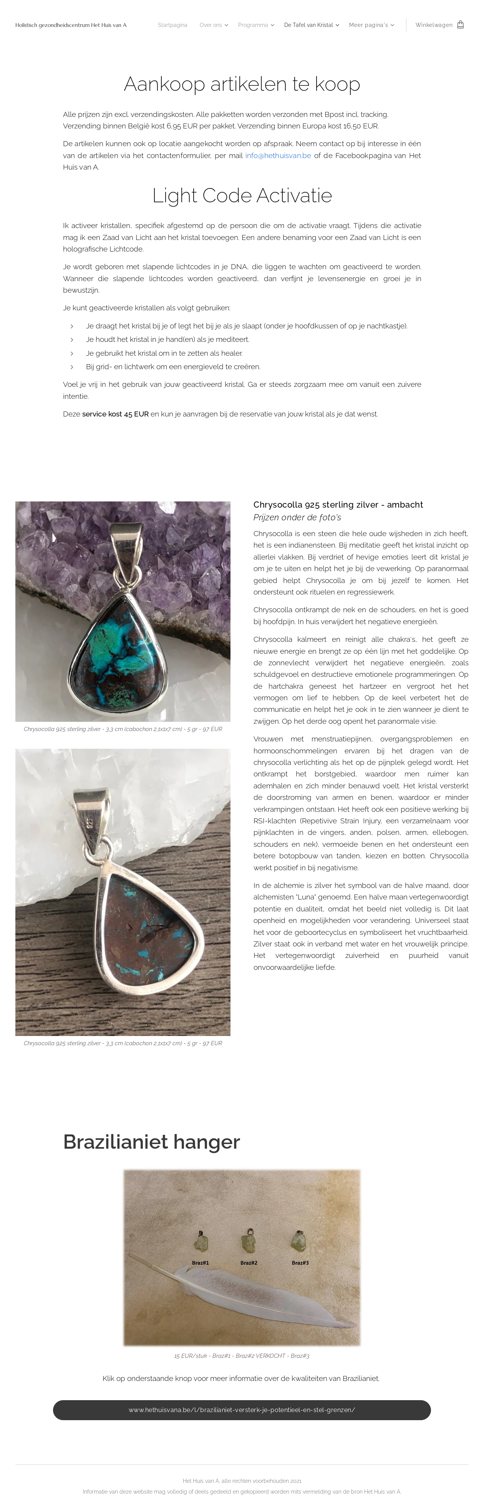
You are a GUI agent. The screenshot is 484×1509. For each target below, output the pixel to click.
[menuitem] (163, 25)
